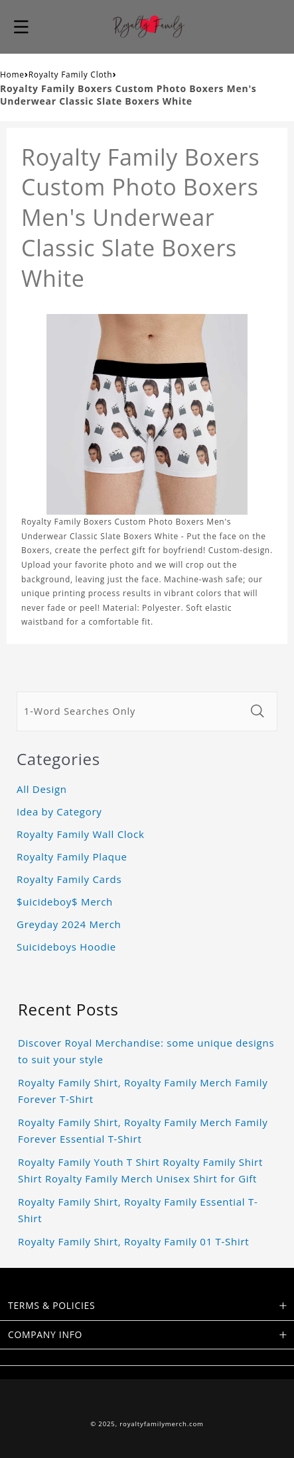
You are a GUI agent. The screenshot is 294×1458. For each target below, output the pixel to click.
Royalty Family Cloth (71, 74)
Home (12, 74)
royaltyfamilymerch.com (161, 1424)
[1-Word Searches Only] (130, 711)
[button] (21, 26)
